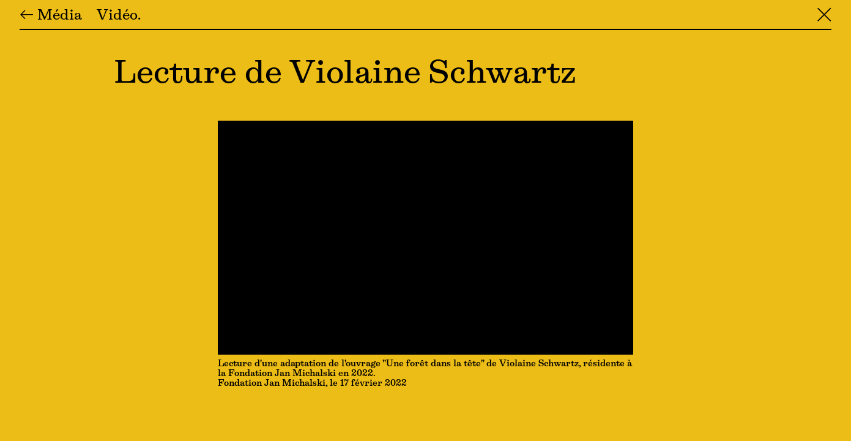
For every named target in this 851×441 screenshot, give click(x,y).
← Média (51, 16)
